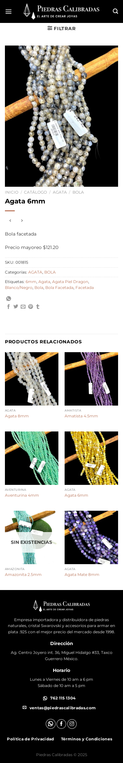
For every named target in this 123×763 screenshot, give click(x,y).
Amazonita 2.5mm (23, 574)
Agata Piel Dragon (70, 281)
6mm (31, 281)
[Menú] (8, 11)
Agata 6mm (76, 495)
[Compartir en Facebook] (8, 307)
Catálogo (35, 192)
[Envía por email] (23, 307)
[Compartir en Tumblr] (37, 307)
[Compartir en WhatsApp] (23, 299)
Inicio (11, 192)
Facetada (84, 287)
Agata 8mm (17, 415)
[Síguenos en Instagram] (72, 724)
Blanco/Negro (18, 287)
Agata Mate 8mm (82, 574)
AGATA (60, 192)
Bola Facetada (59, 287)
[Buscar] (115, 11)
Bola (38, 287)
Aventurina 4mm (22, 495)
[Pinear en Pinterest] (30, 307)
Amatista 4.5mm (81, 415)
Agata (44, 281)
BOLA (78, 192)
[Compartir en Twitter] (15, 307)
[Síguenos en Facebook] (61, 724)
